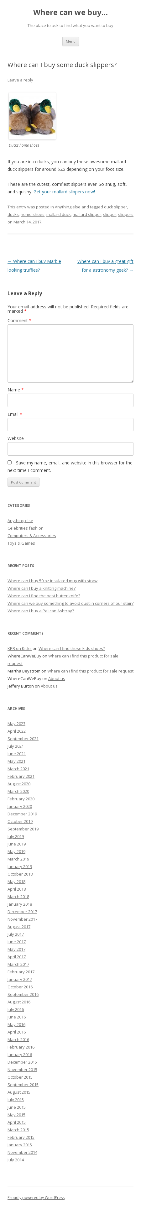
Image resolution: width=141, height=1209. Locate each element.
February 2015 (21, 1137)
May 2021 (16, 761)
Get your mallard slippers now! (64, 192)
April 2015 (17, 1122)
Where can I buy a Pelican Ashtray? (41, 611)
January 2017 (20, 979)
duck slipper (115, 207)
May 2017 (16, 949)
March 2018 (18, 896)
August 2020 (19, 784)
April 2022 (17, 731)
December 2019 (22, 814)
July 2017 (16, 934)
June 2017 (17, 942)
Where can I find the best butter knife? (44, 596)
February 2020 (21, 799)
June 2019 (17, 844)
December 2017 (22, 911)
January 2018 (20, 904)
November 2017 (22, 919)
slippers (125, 214)
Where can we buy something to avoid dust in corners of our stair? (70, 603)
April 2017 (17, 957)
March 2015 (18, 1130)
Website (16, 438)
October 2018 (20, 874)
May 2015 (16, 1114)
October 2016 (20, 987)
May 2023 (16, 723)
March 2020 (18, 791)
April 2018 (17, 889)
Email (15, 414)
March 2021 (18, 769)
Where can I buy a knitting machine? (42, 588)
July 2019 (16, 836)
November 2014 (22, 1152)
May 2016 (16, 1024)
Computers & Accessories (32, 535)
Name (16, 390)
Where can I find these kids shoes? (72, 648)
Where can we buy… (70, 12)
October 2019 (20, 821)
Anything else (68, 207)
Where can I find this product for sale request (90, 671)
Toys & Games (21, 543)
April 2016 (17, 1032)
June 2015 (17, 1107)
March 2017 (18, 964)
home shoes (32, 214)
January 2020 (20, 806)
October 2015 (20, 1077)
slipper (109, 214)
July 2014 (16, 1160)
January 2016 (20, 1054)
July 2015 (16, 1099)
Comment (20, 320)
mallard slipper (87, 214)
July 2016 (16, 1009)
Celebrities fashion (26, 528)
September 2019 (23, 829)
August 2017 (19, 926)
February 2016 (21, 1047)
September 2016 (23, 994)
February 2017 (21, 972)
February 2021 (21, 776)
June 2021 (17, 753)
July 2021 (16, 746)
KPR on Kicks (20, 648)
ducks (13, 214)
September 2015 (23, 1084)
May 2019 (16, 851)
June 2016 (17, 1017)
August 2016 (19, 1002)
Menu (71, 41)
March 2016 (18, 1039)
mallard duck (58, 214)
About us (56, 678)
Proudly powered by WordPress (36, 1197)
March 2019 (18, 859)
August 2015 (19, 1092)
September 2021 (23, 738)
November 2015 (22, 1069)
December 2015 (22, 1062)
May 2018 (16, 881)
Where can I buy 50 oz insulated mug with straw (52, 581)
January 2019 (20, 866)
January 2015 (20, 1145)
